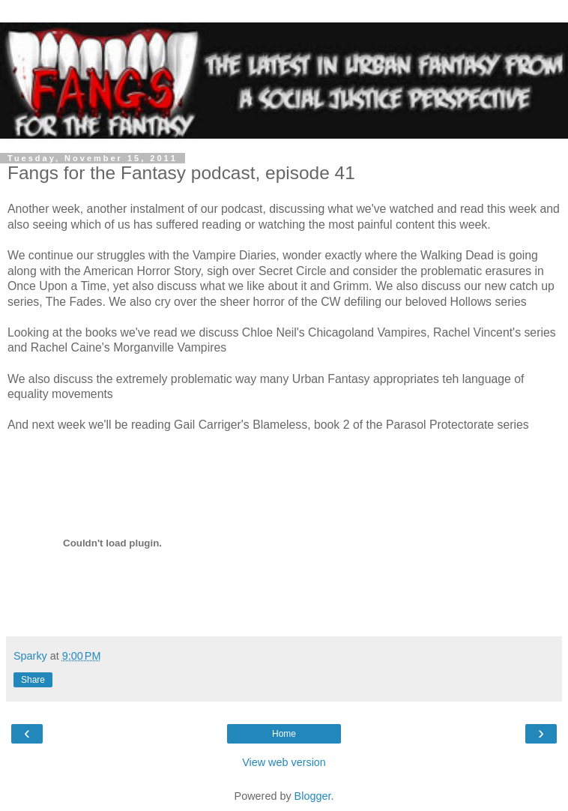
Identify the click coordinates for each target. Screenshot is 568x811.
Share (33, 680)
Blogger (312, 796)
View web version (284, 762)
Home (284, 734)
